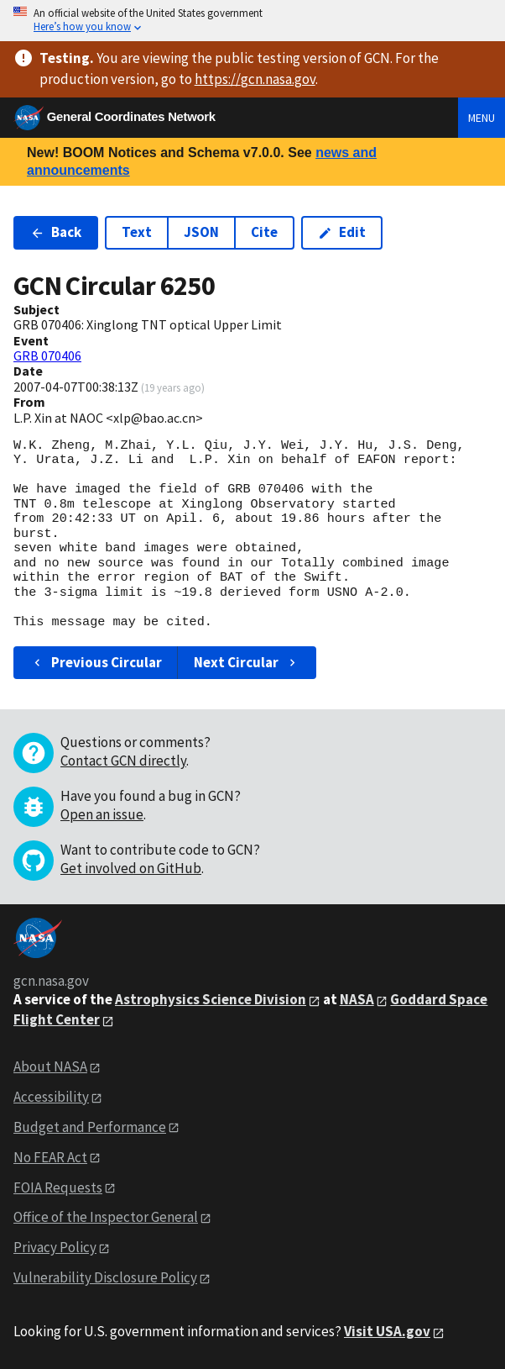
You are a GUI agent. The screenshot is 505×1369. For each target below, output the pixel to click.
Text (137, 232)
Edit (342, 232)
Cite (264, 232)
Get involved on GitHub (130, 868)
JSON (201, 232)
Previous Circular (96, 662)
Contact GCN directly (123, 760)
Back (55, 232)
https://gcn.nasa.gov (255, 79)
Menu (481, 117)
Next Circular (246, 662)
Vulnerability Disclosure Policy (105, 1277)
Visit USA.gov (387, 1331)
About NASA (50, 1066)
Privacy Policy (54, 1247)
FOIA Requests (57, 1187)
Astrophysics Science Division (210, 999)
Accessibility (51, 1096)
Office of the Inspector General (105, 1217)
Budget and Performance (89, 1127)
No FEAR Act (50, 1157)
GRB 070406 (47, 355)
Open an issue (101, 814)
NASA (357, 999)
